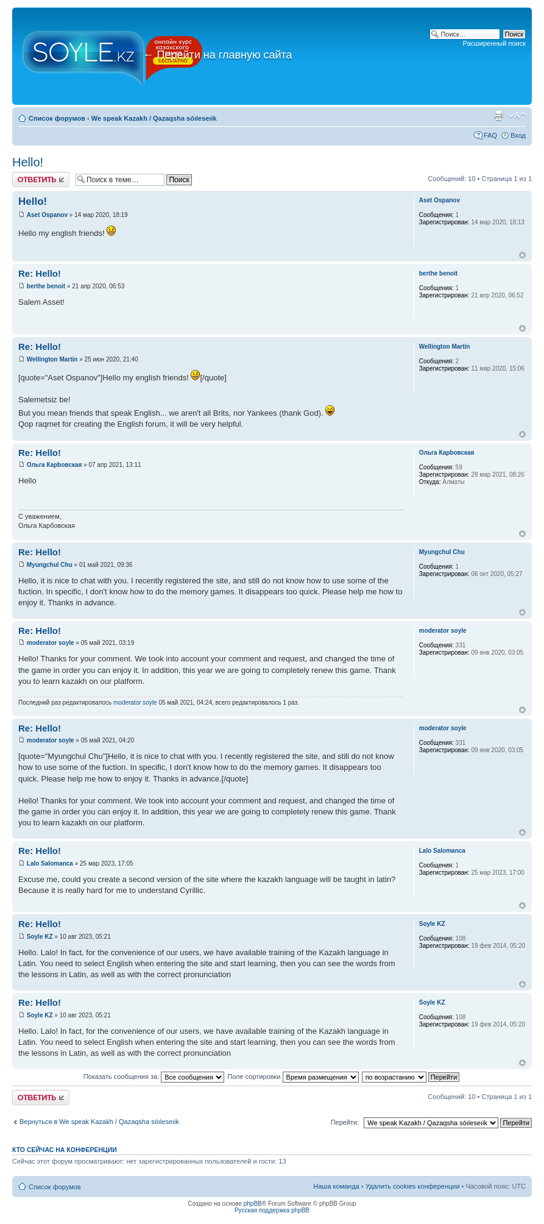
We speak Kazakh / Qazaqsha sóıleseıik (154, 118)
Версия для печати (498, 115)
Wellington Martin (52, 359)
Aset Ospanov (47, 215)
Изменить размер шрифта (517, 115)
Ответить (40, 179)
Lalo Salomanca (50, 863)
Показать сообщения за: (154, 1076)
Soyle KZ (40, 936)
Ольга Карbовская (54, 464)
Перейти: (345, 1122)
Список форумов (57, 118)
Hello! (27, 162)
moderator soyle (50, 642)
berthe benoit (46, 286)
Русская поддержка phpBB (272, 1210)
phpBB (253, 1203)
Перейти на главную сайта (217, 55)
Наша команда (336, 1186)
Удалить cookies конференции (413, 1186)
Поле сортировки (292, 1076)
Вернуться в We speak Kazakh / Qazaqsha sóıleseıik (99, 1121)
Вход (518, 135)
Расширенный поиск (494, 43)
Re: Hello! (39, 273)
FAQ (490, 135)
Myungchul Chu (49, 564)
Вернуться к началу (522, 255)
